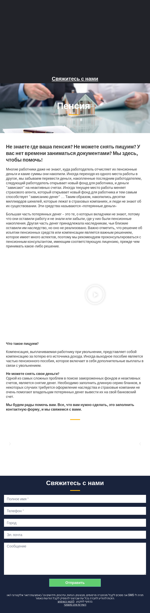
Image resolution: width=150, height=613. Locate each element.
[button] (95, 294)
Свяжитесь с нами (75, 79)
